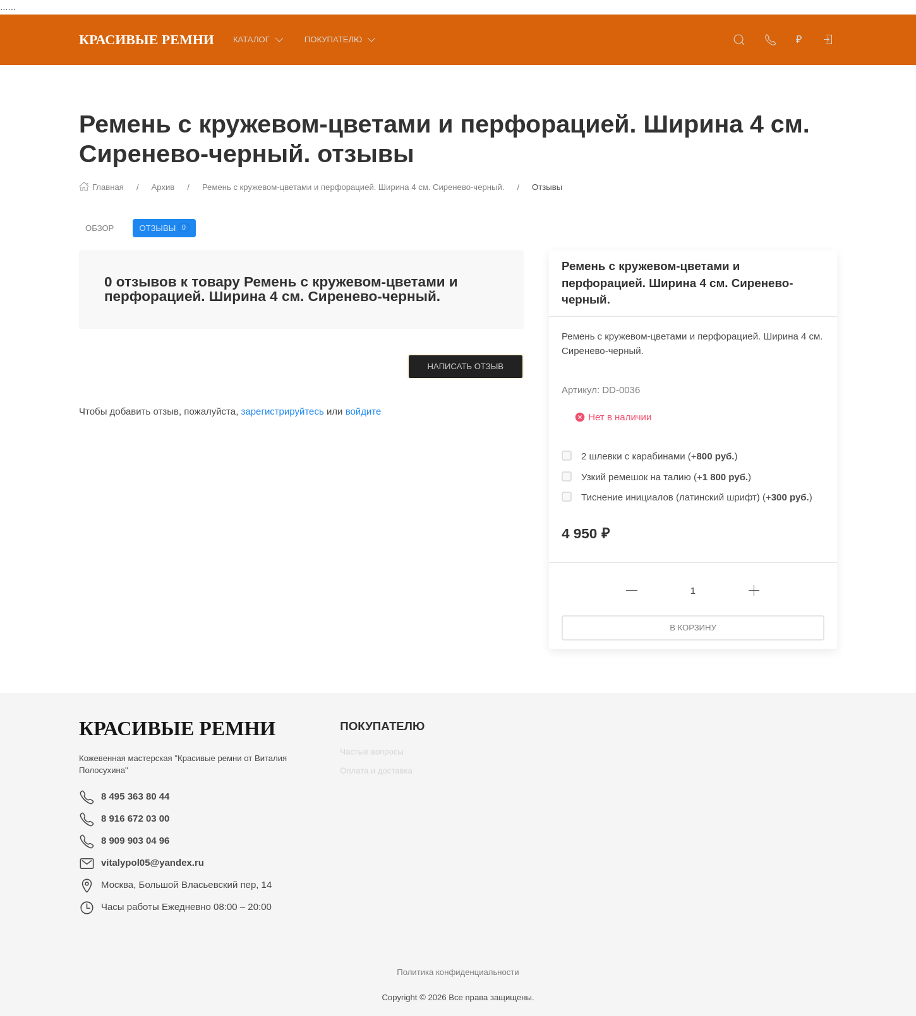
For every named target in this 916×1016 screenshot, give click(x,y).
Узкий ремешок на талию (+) (666, 476)
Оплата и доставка (376, 775)
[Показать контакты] (770, 40)
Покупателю (341, 39)
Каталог (259, 39)
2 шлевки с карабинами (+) (659, 456)
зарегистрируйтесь (282, 411)
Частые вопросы (372, 756)
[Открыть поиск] (739, 40)
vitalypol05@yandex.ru (152, 862)
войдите (364, 411)
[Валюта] (799, 40)
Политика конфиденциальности (458, 972)
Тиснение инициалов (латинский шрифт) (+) (696, 497)
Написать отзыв (465, 366)
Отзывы (164, 227)
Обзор (99, 228)
